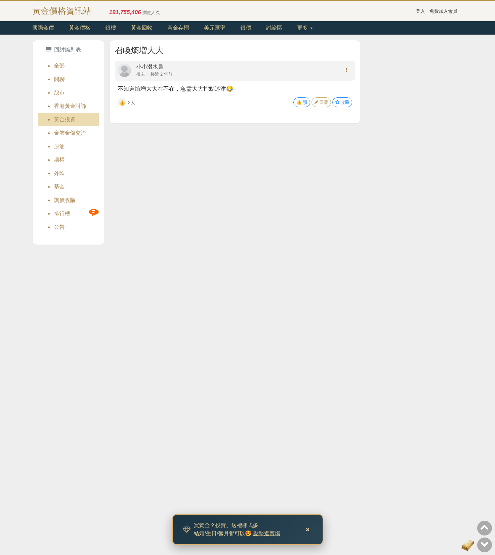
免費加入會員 (443, 11)
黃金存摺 (178, 28)
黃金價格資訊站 (62, 10)
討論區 (274, 28)
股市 (59, 92)
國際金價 (43, 28)
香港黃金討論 (70, 106)
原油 (59, 146)
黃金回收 (142, 28)
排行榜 (62, 213)
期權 (59, 160)
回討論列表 (63, 49)
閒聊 (59, 79)
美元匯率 (214, 28)
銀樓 (110, 28)
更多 (304, 28)
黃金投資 (65, 119)
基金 (59, 186)
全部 (59, 66)
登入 (420, 11)
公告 (59, 227)
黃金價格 (79, 28)
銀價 (245, 28)
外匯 (59, 173)
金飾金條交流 (70, 133)
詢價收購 (65, 200)
